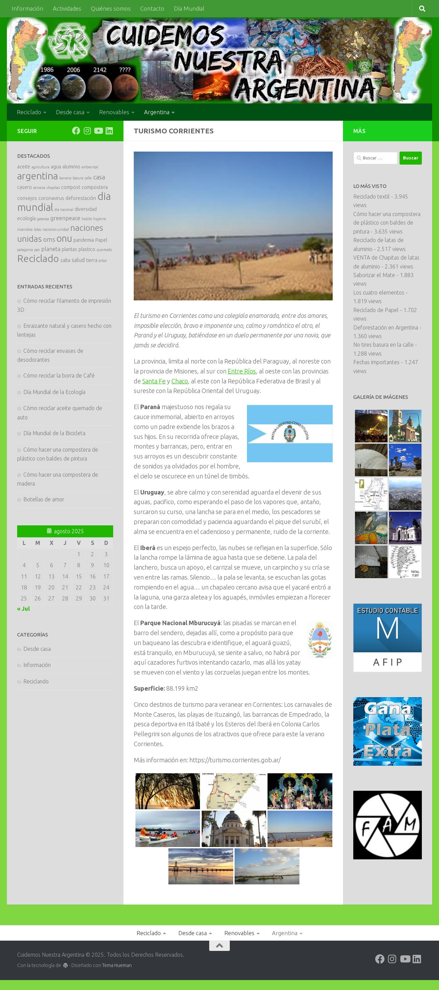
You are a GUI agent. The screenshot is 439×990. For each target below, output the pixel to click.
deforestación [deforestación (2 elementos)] (81, 198)
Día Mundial (189, 8)
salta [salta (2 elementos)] (65, 260)
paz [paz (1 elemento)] (37, 250)
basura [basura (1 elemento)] (78, 178)
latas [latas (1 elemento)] (37, 229)
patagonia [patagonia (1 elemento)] (25, 250)
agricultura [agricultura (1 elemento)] (40, 167)
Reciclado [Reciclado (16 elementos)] (38, 258)
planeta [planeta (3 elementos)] (50, 249)
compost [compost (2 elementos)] (70, 187)
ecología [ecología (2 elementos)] (26, 218)
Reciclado (29, 112)
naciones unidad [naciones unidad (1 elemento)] (56, 229)
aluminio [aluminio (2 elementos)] (71, 166)
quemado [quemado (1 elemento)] (104, 250)
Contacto (152, 8)
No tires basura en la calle (383, 345)
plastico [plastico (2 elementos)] (87, 249)
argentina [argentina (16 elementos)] (37, 175)
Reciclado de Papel (376, 310)
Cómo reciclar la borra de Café (59, 375)
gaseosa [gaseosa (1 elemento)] (43, 219)
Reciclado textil (371, 196)
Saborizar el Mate (374, 275)
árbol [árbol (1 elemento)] (103, 261)
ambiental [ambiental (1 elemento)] (90, 167)
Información (27, 8)
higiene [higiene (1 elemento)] (99, 219)
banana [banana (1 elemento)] (65, 178)
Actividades (67, 8)
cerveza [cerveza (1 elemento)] (39, 188)
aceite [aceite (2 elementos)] (23, 166)
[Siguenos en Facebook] (76, 131)
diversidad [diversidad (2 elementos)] (86, 209)
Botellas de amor (43, 499)
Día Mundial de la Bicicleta (54, 433)
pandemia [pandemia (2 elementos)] (83, 240)
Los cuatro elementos (378, 292)
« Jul (23, 609)
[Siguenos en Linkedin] (109, 131)
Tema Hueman (117, 965)
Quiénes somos (111, 8)
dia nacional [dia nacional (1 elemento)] (64, 209)
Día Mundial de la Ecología (54, 392)
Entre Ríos (242, 371)
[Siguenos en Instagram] (87, 131)
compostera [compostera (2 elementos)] (95, 187)
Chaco (179, 381)
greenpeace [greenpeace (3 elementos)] (65, 218)
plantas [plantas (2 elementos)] (69, 249)
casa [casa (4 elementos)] (99, 177)
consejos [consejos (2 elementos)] (27, 198)
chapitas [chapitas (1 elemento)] (53, 188)
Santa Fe (154, 381)
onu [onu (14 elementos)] (64, 238)
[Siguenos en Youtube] (98, 131)
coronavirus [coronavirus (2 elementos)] (51, 198)
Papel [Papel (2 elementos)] (101, 240)
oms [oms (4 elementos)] (49, 239)
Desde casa (70, 112)
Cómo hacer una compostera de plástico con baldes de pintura (386, 223)
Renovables (114, 112)
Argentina (156, 112)
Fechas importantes (376, 362)
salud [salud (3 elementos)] (78, 260)
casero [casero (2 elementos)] (24, 187)
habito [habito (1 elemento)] (87, 219)
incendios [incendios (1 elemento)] (25, 229)
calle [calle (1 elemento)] (88, 178)
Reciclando (36, 681)
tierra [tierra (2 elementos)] (91, 260)
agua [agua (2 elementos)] (56, 166)
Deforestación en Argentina (385, 327)
